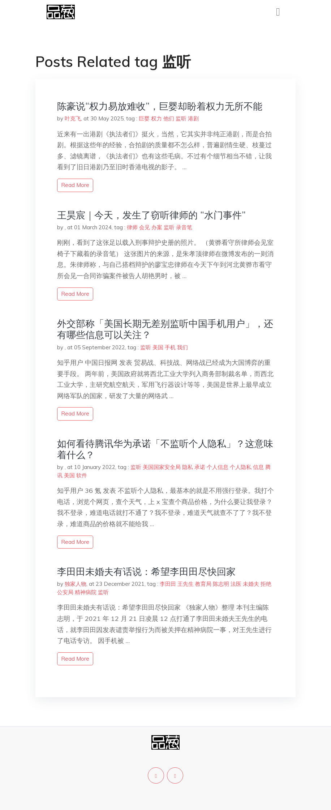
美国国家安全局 (162, 467)
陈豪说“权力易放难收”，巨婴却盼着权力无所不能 (159, 106)
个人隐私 (241, 467)
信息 (258, 467)
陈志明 (221, 583)
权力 (156, 118)
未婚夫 (251, 583)
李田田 (168, 583)
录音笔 (184, 227)
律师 (132, 227)
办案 (156, 227)
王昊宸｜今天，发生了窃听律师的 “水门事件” (151, 215)
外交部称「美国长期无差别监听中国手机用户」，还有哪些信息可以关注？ (165, 329)
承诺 (199, 467)
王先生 (185, 583)
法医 (236, 583)
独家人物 (75, 583)
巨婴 (144, 118)
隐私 (187, 467)
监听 (181, 118)
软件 (81, 475)
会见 (144, 227)
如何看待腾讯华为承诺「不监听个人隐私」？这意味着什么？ (165, 449)
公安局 (65, 592)
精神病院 (85, 592)
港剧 (193, 118)
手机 (170, 347)
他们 (168, 118)
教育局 (203, 583)
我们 (182, 347)
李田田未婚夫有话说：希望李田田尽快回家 (146, 571)
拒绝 (266, 583)
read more (75, 185)
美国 (157, 347)
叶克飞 (73, 118)
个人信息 (217, 467)
